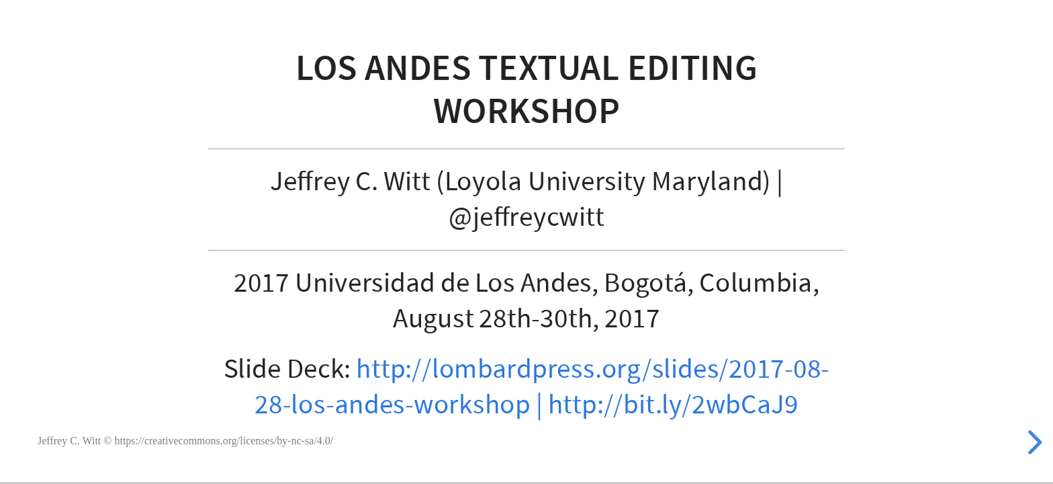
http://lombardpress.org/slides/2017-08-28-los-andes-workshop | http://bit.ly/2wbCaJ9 (542, 387)
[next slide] (1033, 442)
